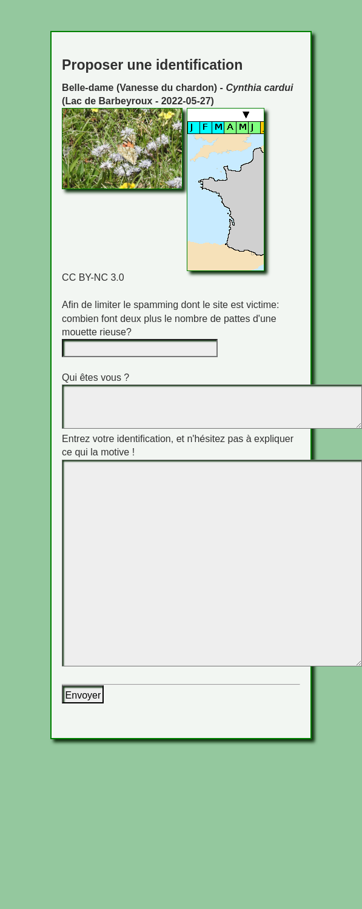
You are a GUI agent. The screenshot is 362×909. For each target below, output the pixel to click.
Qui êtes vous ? (95, 377)
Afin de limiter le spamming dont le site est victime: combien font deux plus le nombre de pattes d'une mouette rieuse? (170, 318)
